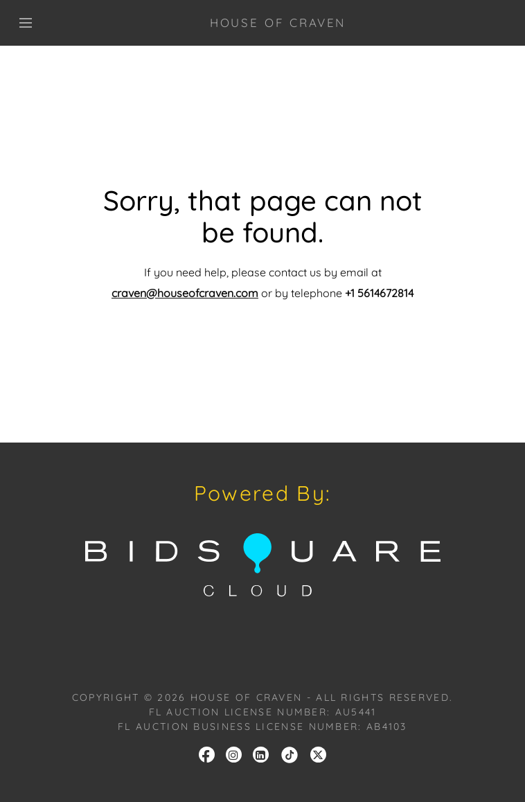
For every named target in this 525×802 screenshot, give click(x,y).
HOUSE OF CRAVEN (278, 22)
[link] (289, 753)
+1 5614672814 (379, 293)
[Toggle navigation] (25, 23)
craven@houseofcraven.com (185, 293)
